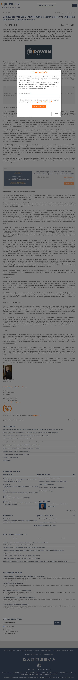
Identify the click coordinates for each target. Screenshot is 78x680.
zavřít (56, 114)
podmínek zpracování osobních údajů (41, 102)
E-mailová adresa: (24, 93)
